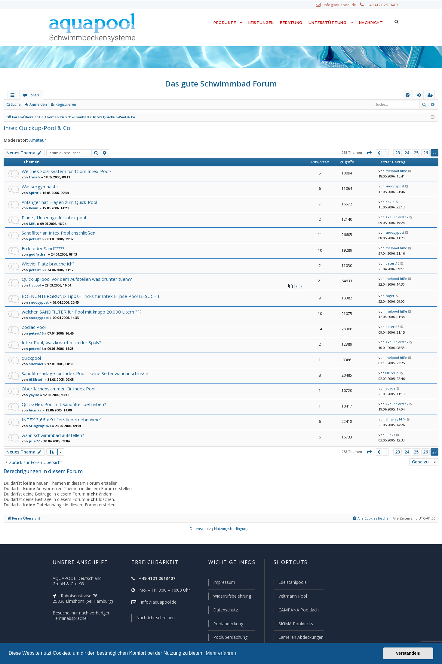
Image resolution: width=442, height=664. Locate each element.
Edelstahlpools (292, 583)
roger (389, 295)
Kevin (33, 208)
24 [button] (407, 152)
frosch (34, 177)
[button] (368, 152)
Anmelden (38, 104)
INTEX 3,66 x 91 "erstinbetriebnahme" (60, 419)
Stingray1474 (39, 425)
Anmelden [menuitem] (420, 96)
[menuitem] (407, 95)
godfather (36, 254)
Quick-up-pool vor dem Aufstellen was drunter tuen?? (75, 278)
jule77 (33, 440)
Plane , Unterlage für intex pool (53, 217)
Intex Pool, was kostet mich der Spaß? (60, 341)
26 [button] (425, 152)
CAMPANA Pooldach (298, 610)
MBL (32, 223)
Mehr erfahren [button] (221, 653)
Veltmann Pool (291, 597)
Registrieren (65, 104)
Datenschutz (223, 610)
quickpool (31, 357)
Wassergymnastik (39, 186)
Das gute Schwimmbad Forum (221, 83)
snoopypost (393, 186)
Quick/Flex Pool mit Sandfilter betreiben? (62, 403)
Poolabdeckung (225, 624)
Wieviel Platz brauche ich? (48, 263)
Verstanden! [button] (408, 653)
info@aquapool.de (342, 5)
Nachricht (370, 22)
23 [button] (397, 152)
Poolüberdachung (227, 637)
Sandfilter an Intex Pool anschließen (58, 232)
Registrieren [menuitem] (431, 96)
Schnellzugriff (13, 96)
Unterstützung (327, 22)
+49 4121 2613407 (383, 5)
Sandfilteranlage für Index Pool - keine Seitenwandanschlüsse (84, 372)
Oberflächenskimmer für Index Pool (57, 388)
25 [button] (416, 152)
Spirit (33, 192)
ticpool (34, 285)
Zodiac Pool (33, 326)
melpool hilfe (394, 171)
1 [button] (385, 152)
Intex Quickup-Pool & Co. (36, 128)
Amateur (35, 140)
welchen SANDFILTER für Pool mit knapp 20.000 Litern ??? (81, 311)
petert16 (35, 239)
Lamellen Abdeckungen (300, 637)
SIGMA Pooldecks (295, 624)
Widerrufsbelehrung (229, 597)
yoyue (33, 394)
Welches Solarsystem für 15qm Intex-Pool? (65, 171)
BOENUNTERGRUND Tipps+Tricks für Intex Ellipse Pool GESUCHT (90, 295)
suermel (35, 363)
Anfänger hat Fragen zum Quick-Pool (59, 202)
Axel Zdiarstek (395, 217)
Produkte (223, 22)
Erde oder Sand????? (44, 248)
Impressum (221, 583)
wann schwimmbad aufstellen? (52, 434)
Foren (34, 95)
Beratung (291, 22)
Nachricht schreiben (153, 619)
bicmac (34, 409)
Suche (16, 104)
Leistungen (260, 22)
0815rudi (35, 379)
